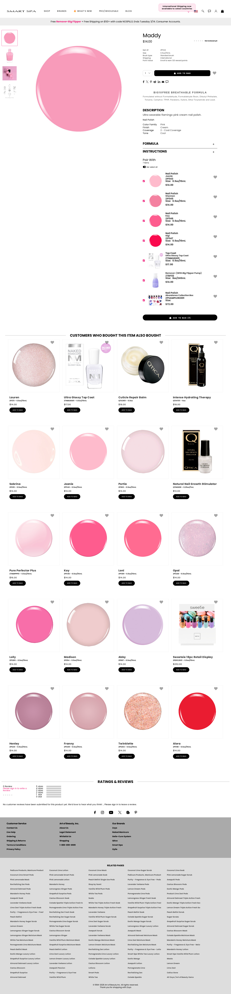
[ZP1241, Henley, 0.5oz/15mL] (34, 716)
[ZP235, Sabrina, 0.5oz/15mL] (34, 457)
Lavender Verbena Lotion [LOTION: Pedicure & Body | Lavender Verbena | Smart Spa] (60, 963)
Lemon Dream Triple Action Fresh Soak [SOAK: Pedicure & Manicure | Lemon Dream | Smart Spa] (183, 907)
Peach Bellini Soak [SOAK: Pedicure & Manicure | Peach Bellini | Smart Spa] (136, 912)
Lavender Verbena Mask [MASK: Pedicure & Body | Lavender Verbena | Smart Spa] (99, 935)
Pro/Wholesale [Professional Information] (108, 11)
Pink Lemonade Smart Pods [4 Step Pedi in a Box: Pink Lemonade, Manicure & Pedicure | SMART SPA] (61, 875)
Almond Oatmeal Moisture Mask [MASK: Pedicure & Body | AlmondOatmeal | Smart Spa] (142, 935)
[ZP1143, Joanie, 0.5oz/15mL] (88, 457)
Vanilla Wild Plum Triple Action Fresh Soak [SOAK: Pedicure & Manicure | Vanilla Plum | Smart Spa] (144, 903)
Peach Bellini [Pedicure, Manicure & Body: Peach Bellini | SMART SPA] (16, 917)
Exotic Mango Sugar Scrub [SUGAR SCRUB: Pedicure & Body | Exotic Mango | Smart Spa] (139, 921)
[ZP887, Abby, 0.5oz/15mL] (143, 630)
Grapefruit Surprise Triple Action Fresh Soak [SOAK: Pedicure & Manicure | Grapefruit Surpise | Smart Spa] (144, 907)
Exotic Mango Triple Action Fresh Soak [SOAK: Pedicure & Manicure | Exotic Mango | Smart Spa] (183, 903)
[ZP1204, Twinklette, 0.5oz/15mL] (143, 716)
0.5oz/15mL (156, 53)
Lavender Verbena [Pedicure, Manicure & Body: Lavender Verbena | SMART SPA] (97, 912)
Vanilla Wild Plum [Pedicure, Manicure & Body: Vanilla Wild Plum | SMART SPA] (57, 977)
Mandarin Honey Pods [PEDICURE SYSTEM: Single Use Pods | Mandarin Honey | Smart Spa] (20, 893)
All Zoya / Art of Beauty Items (180, 977)
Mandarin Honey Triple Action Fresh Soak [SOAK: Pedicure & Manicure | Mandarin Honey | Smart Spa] (105, 907)
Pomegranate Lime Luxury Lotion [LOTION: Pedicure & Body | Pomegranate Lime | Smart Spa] (104, 954)
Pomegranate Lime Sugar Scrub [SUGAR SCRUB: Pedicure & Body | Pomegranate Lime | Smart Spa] (63, 921)
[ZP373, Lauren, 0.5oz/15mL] (34, 370)
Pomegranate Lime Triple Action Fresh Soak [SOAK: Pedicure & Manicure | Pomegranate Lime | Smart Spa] (66, 907)
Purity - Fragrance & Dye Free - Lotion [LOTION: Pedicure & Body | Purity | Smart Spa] (144, 949)
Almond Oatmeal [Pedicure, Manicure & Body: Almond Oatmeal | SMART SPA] (18, 977)
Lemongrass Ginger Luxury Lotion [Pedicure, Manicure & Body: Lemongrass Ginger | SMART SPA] (143, 926)
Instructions (178, 151)
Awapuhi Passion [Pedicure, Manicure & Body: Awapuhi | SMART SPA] (57, 968)
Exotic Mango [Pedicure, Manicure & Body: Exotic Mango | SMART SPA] (134, 959)
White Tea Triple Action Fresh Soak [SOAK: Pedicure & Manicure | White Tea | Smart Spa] (104, 903)
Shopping (64, 841)
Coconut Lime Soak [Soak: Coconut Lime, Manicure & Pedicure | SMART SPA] (175, 870)
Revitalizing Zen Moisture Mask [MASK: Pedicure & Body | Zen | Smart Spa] (142, 945)
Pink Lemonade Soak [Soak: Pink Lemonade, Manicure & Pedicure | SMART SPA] (98, 875)
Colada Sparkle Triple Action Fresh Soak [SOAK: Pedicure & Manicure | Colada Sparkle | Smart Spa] (66, 903)
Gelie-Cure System (121, 837)
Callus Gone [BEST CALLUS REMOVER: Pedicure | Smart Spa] (172, 973)
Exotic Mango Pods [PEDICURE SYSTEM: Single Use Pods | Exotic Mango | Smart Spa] (175, 889)
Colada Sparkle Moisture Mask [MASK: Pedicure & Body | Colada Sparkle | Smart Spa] (181, 935)
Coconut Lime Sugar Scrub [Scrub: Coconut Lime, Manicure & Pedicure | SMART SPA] (140, 870)
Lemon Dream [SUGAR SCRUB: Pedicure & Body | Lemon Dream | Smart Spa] (16, 926)
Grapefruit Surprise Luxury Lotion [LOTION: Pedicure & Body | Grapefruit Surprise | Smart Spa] (25, 959)
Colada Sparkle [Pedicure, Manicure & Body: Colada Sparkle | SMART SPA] (135, 977)
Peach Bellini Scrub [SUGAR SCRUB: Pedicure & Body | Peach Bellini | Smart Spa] (175, 912)
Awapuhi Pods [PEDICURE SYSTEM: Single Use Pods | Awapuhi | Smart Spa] (173, 880)
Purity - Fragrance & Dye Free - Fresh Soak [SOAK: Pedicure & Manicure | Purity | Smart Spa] (26, 912)
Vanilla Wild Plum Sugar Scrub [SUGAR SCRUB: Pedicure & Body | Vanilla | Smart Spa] (102, 917)
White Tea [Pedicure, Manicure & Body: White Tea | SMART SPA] (93, 977)
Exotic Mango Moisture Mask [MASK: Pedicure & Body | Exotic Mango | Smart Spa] (102, 940)
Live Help (11, 832)
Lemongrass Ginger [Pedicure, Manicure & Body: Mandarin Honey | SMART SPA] (58, 935)
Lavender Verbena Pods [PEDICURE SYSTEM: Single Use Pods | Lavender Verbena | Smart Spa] (138, 884)
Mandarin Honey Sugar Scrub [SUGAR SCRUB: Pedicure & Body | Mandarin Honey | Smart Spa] (23, 921)
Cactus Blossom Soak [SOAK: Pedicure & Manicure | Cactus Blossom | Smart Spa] (59, 898)
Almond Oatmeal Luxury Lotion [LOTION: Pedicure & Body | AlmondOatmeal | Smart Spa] (24, 963)
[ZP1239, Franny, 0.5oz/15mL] (88, 716)
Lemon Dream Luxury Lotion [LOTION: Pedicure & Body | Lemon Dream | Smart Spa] (62, 959)
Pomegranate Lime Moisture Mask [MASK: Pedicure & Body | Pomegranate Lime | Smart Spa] (25, 945)
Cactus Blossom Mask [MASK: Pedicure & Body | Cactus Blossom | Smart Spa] (177, 931)
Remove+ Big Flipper (68, 21)
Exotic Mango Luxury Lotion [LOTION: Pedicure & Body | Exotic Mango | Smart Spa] (22, 954)
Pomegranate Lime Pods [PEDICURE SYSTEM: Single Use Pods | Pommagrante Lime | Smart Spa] (139, 893)
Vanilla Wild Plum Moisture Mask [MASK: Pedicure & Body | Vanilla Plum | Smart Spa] (64, 940)
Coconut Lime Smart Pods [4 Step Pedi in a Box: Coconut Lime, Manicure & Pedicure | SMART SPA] (22, 875)
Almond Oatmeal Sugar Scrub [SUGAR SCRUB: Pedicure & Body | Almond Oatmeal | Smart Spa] (180, 926)
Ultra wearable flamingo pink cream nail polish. (172, 115)
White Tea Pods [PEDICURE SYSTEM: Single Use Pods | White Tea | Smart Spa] (96, 893)
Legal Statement (68, 832)
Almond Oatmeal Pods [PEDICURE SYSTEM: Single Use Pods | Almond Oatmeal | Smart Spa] (20, 889)
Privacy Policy (13, 849)
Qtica (115, 841)
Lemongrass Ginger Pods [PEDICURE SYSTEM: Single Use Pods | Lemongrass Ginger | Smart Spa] (60, 889)
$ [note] (169, 185)
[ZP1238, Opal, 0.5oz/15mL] (197, 543)
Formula (178, 143)
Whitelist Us (65, 837)
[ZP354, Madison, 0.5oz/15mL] (88, 630)
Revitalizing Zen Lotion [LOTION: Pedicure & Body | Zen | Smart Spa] (99, 949)
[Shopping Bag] (222, 11)
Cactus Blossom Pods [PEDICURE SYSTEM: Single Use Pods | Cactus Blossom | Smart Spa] (177, 884)
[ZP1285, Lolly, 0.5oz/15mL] (34, 630)
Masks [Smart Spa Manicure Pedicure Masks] (170, 959)
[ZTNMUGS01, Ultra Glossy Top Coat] (179, 260)
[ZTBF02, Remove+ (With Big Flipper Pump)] (179, 280)
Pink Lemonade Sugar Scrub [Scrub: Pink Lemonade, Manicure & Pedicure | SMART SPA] (179, 875)
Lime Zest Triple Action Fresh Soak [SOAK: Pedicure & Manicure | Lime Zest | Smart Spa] (25, 907)
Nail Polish (148, 120)
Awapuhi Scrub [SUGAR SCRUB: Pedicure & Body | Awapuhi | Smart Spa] (95, 931)
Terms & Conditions (16, 845)
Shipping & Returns (16, 841)
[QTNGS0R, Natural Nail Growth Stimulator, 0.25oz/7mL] (197, 457)
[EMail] (163, 81)
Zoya (114, 828)
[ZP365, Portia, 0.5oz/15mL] (143, 457)
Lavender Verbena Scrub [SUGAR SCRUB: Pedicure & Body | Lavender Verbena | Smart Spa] (100, 926)
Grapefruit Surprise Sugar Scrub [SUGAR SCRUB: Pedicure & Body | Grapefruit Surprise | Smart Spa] (181, 921)
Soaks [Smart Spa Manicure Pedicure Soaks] (91, 898)
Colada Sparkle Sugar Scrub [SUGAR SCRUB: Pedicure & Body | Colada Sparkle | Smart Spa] (140, 917)
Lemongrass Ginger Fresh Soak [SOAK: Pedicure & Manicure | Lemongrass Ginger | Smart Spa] (142, 898)
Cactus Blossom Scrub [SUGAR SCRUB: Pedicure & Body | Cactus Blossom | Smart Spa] (59, 931)
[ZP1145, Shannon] (179, 200)
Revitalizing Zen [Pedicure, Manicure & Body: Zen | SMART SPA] (135, 973)
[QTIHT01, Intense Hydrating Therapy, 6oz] (197, 370)
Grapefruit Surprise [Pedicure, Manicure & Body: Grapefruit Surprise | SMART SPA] (18, 973)
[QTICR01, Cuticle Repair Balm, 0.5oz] (143, 370)
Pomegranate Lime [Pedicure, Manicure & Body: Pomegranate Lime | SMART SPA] (136, 968)
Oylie (114, 849)
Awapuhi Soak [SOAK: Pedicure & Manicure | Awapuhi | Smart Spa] (16, 898)
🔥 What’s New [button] (83, 11)
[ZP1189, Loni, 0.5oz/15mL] (143, 543)
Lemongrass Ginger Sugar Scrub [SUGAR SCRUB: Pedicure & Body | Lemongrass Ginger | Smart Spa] (24, 931)
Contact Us (12, 828)
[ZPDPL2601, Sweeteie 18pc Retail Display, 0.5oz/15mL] (197, 630)
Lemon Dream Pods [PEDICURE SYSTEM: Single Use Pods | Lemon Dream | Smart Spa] (136, 889)
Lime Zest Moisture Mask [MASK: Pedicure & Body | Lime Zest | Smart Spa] (139, 940)
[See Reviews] (205, 41)
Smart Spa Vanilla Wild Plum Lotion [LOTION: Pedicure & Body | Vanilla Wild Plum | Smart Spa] (183, 954)
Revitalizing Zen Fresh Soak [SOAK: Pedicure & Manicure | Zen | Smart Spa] (61, 912)
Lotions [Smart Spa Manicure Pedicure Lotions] (92, 968)
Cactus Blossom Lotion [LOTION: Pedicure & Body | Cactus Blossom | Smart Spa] (99, 963)
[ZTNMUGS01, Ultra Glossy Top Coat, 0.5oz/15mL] (88, 370)
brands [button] (61, 11)
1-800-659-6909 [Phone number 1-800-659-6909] (68, 845)
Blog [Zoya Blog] (129, 11)
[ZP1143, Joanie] (179, 181)
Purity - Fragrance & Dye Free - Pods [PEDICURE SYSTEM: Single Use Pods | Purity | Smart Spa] (144, 880)
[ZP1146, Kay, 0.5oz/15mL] (88, 543)
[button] (21, 11)
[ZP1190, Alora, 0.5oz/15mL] (197, 716)
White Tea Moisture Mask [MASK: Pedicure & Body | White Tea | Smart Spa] (21, 940)
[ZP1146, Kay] (179, 220)
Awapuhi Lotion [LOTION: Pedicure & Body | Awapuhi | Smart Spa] (135, 963)
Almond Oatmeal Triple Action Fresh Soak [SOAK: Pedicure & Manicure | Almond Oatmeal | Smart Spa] (183, 898)
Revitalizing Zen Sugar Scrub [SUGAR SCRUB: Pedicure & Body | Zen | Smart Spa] (62, 917)
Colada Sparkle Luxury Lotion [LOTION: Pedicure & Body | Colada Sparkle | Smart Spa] (102, 959)
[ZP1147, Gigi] (179, 240)
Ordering (11, 837)
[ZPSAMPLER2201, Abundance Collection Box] (179, 300)
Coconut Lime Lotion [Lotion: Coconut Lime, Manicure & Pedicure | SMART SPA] (58, 870)
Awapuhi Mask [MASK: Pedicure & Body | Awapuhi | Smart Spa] (134, 931)
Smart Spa (117, 845)
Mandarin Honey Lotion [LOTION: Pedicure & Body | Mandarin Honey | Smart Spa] (177, 949)
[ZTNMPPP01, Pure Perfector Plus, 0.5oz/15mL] (34, 543)
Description (153, 110)
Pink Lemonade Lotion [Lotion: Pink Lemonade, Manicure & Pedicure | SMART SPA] (59, 880)
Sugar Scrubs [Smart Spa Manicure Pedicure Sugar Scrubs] (173, 917)
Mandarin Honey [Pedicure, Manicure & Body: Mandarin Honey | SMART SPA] (57, 884)
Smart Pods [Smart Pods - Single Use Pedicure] (94, 973)
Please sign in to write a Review (15, 789)
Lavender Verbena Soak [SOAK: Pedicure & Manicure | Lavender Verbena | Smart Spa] (21, 903)
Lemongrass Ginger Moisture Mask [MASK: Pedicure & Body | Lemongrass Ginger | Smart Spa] (26, 935)
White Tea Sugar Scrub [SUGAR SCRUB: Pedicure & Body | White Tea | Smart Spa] (59, 926)
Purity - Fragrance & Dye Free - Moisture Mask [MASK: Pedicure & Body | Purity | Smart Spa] (183, 945)
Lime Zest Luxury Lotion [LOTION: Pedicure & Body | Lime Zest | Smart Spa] (60, 954)
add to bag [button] (172, 73)
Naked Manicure (120, 832)
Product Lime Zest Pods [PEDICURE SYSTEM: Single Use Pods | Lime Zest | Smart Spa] (177, 893)
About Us (64, 828)
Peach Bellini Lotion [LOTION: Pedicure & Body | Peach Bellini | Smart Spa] (58, 949)
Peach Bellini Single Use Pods (102, 880)
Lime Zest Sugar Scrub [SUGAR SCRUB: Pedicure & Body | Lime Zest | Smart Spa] (99, 921)
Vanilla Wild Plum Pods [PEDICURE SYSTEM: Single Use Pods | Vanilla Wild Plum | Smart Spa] (99, 889)
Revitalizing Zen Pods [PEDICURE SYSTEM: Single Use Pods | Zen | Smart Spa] (20, 884)
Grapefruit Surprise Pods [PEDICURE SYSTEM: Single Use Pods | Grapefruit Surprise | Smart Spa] (60, 893)
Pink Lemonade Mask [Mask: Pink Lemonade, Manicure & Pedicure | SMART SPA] (19, 880)
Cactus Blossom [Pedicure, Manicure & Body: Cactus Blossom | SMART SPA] (17, 968)
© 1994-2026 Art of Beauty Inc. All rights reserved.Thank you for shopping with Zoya (115, 986)
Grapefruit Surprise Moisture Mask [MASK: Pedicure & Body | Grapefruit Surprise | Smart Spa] (64, 945)
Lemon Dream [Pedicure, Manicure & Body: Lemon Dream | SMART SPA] (173, 963)
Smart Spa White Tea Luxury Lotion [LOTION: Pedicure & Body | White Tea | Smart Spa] (144, 954)
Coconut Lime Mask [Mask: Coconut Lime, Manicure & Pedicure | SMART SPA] (98, 870)
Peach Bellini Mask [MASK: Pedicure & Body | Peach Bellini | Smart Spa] (18, 949)
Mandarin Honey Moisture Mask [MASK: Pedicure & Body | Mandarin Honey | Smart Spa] (181, 940)
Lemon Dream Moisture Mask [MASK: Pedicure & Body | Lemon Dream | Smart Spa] (102, 945)
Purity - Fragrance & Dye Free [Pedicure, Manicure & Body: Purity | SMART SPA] (62, 973)
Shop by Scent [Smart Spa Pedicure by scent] (95, 884)
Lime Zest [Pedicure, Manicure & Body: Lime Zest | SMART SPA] (171, 968)
